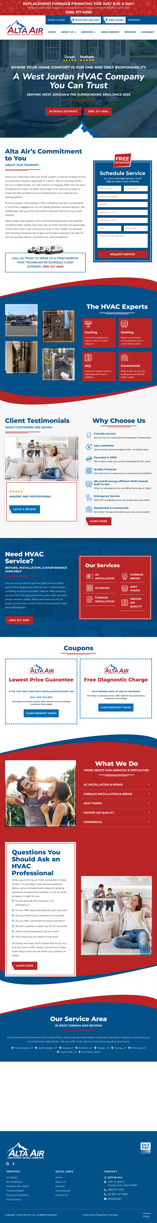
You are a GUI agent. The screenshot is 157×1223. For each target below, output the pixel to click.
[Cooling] (88, 324)
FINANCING (134, 20)
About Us (68, 32)
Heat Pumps (93, 826)
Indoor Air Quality (99, 835)
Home (52, 32)
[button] (116, 807)
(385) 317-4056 (78, 12)
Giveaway (147, 32)
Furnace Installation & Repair (108, 816)
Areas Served (110, 32)
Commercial (130, 366)
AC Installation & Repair (103, 807)
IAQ (88, 366)
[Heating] (124, 324)
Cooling (91, 332)
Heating (127, 332)
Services (89, 32)
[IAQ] (88, 357)
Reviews (130, 32)
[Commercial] (124, 357)
